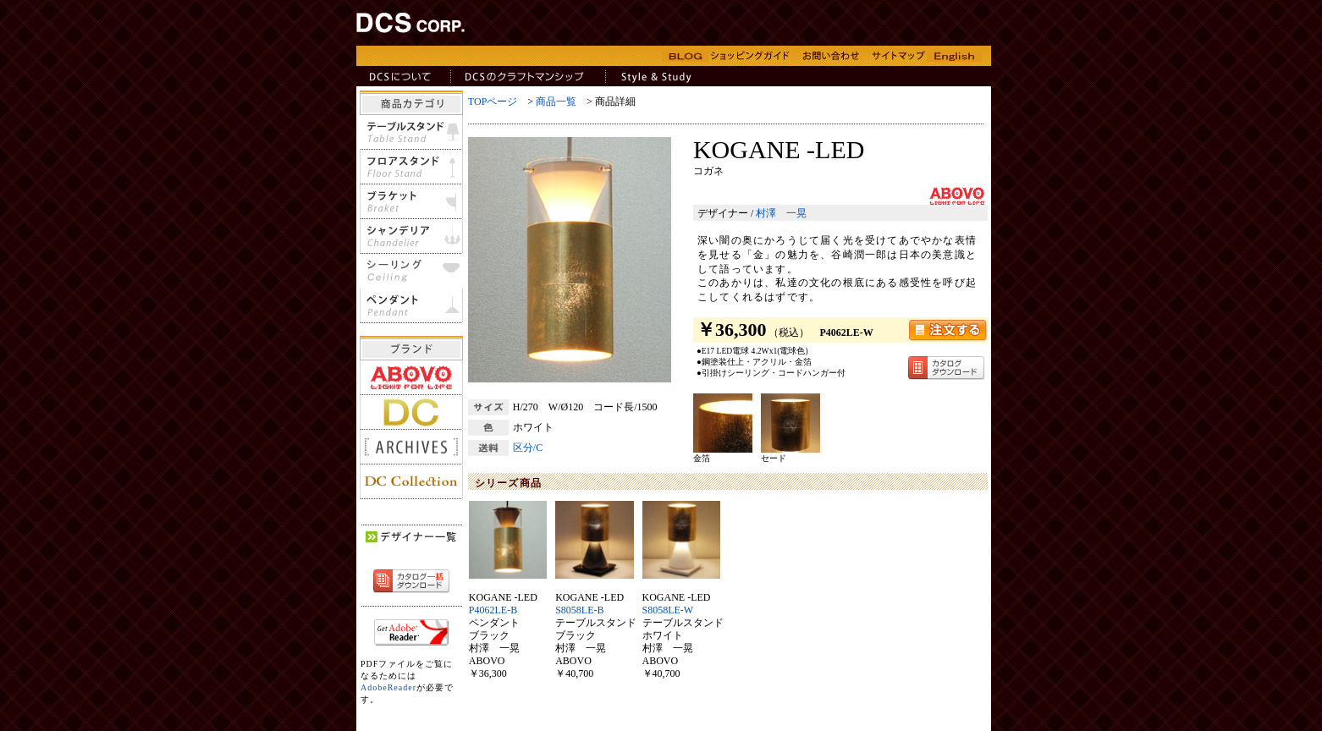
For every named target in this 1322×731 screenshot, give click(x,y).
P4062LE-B (493, 610)
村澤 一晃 (781, 213)
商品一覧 (556, 101)
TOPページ (492, 101)
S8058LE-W (668, 610)
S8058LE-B (579, 610)
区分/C (528, 447)
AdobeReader (388, 687)
